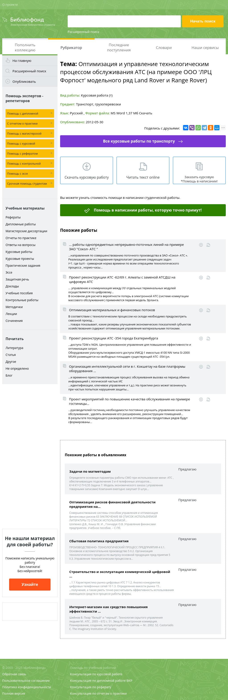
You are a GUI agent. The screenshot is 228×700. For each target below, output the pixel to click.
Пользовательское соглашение (26, 680)
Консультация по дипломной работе (98, 680)
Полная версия (13, 693)
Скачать (145, 113)
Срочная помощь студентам (27, 184)
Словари (164, 47)
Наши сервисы (205, 47)
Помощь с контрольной (24, 163)
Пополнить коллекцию (25, 47)
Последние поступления (119, 47)
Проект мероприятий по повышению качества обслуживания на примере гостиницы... (129, 401)
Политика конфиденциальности (26, 687)
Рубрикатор (71, 47)
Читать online (208, 245)
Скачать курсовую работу (87, 177)
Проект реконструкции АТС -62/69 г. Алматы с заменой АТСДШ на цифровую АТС (122, 279)
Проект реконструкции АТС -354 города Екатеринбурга (113, 338)
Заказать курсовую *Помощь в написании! (199, 179)
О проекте (10, 4)
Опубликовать (24, 81)
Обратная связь (14, 674)
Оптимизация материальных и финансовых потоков (112, 310)
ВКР (129, 680)
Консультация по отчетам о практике (98, 693)
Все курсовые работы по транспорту (139, 141)
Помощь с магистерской (24, 133)
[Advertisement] (30, 456)
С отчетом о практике (22, 123)
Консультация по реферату (90, 687)
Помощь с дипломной (22, 113)
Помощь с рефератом (22, 153)
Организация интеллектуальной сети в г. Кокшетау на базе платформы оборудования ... (127, 368)
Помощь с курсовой (21, 143)
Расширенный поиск (83, 32)
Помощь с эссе (17, 173)
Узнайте (30, 584)
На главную (21, 60)
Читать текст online (142, 177)
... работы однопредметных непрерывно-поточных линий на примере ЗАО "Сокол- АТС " (126, 246)
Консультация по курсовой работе (96, 674)
